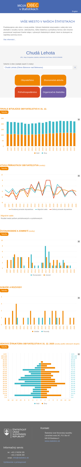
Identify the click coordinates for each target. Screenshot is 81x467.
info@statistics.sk (21, 458)
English (75, 11)
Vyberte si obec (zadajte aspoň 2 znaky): (18, 64)
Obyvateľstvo (27, 80)
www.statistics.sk (52, 441)
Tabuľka (4, 112)
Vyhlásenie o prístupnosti (14, 462)
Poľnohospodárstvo (27, 92)
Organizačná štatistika (53, 92)
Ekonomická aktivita (53, 80)
